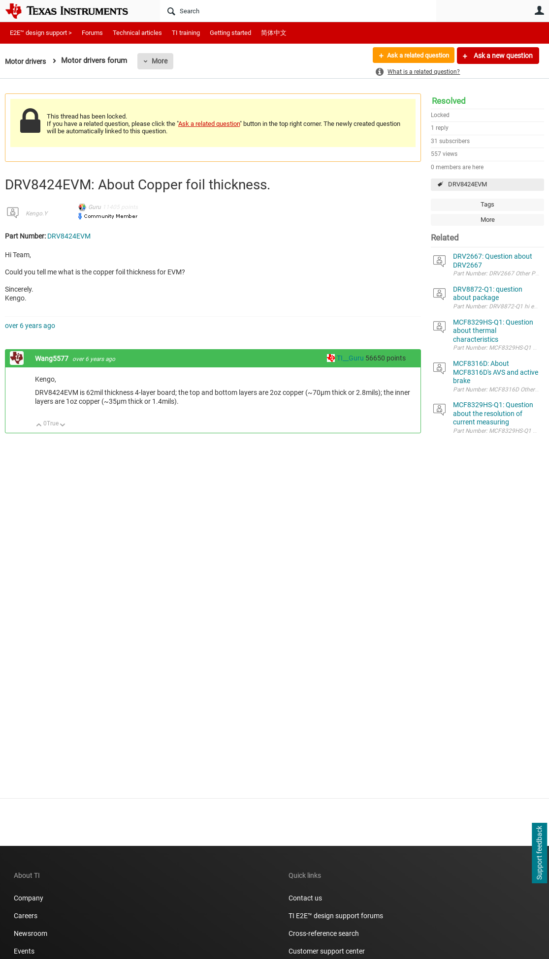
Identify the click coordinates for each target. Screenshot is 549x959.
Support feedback (539, 853)
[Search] (298, 11)
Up (39, 425)
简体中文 (274, 32)
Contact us (305, 898)
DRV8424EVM (467, 184)
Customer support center (327, 951)
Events (24, 951)
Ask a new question (502, 56)
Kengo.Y (36, 213)
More (163, 61)
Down (63, 425)
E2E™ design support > (41, 32)
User (539, 10)
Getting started (230, 32)
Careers (25, 916)
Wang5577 (52, 358)
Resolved (449, 101)
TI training (186, 32)
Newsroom (30, 933)
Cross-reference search (324, 933)
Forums (92, 32)
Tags (487, 204)
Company (28, 898)
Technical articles (137, 32)
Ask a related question (414, 56)
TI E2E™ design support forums (336, 916)
